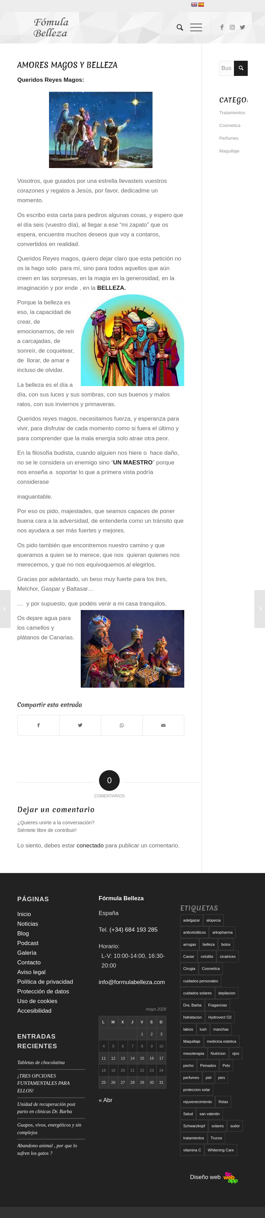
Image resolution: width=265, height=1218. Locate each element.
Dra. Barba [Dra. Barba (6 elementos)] (192, 1005)
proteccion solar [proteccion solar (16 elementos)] (196, 1090)
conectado (90, 845)
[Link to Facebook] (222, 27)
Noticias (27, 924)
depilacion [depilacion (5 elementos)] (227, 993)
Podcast (27, 943)
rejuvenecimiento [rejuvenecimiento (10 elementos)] (197, 1102)
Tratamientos (232, 112)
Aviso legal (31, 972)
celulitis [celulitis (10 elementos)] (207, 956)
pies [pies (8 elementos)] (221, 1077)
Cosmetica (229, 125)
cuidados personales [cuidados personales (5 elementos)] (200, 981)
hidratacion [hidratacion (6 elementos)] (192, 1017)
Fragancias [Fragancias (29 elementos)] (217, 1005)
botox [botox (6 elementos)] (225, 944)
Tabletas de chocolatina (41, 1062)
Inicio (24, 914)
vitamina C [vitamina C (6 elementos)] (192, 1150)
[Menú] (192, 27)
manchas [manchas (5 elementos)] (221, 1029)
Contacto (29, 962)
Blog (23, 933)
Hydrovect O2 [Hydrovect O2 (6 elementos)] (220, 1017)
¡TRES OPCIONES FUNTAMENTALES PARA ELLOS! (43, 1083)
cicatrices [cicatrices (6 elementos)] (228, 956)
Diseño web (214, 1177)
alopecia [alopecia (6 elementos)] (213, 920)
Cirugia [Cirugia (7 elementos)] (189, 968)
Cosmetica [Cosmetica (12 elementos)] (211, 968)
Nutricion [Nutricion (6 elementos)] (218, 1053)
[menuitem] (176, 27)
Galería (27, 953)
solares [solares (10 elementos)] (218, 1126)
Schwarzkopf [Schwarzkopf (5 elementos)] (194, 1126)
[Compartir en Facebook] (38, 725)
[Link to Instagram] (232, 27)
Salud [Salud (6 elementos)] (188, 1114)
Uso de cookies (37, 1001)
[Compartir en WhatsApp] (122, 725)
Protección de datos (43, 991)
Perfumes (228, 138)
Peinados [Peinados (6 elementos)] (208, 1065)
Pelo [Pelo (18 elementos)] (226, 1065)
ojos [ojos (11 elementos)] (235, 1053)
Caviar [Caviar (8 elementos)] (188, 956)
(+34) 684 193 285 (133, 929)
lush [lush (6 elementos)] (203, 1029)
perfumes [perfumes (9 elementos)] (191, 1077)
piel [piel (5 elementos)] (209, 1077)
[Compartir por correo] (163, 725)
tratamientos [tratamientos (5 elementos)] (193, 1138)
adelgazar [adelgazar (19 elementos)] (191, 920)
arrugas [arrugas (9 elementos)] (189, 944)
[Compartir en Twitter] (80, 725)
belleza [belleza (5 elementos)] (209, 944)
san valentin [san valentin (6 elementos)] (209, 1114)
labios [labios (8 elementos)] (188, 1029)
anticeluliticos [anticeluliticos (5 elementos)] (194, 932)
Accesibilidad (34, 1011)
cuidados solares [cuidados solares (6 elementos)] (197, 993)
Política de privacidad (45, 982)
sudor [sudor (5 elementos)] (235, 1126)
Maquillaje (229, 151)
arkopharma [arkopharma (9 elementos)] (222, 932)
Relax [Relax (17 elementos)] (223, 1102)
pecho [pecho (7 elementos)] (188, 1065)
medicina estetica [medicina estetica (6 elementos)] (221, 1041)
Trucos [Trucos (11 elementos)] (216, 1138)
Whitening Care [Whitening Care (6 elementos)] (221, 1150)
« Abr (105, 1100)
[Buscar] (176, 27)
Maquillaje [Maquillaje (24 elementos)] (191, 1041)
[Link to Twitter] (242, 27)
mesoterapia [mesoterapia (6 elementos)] (193, 1053)
